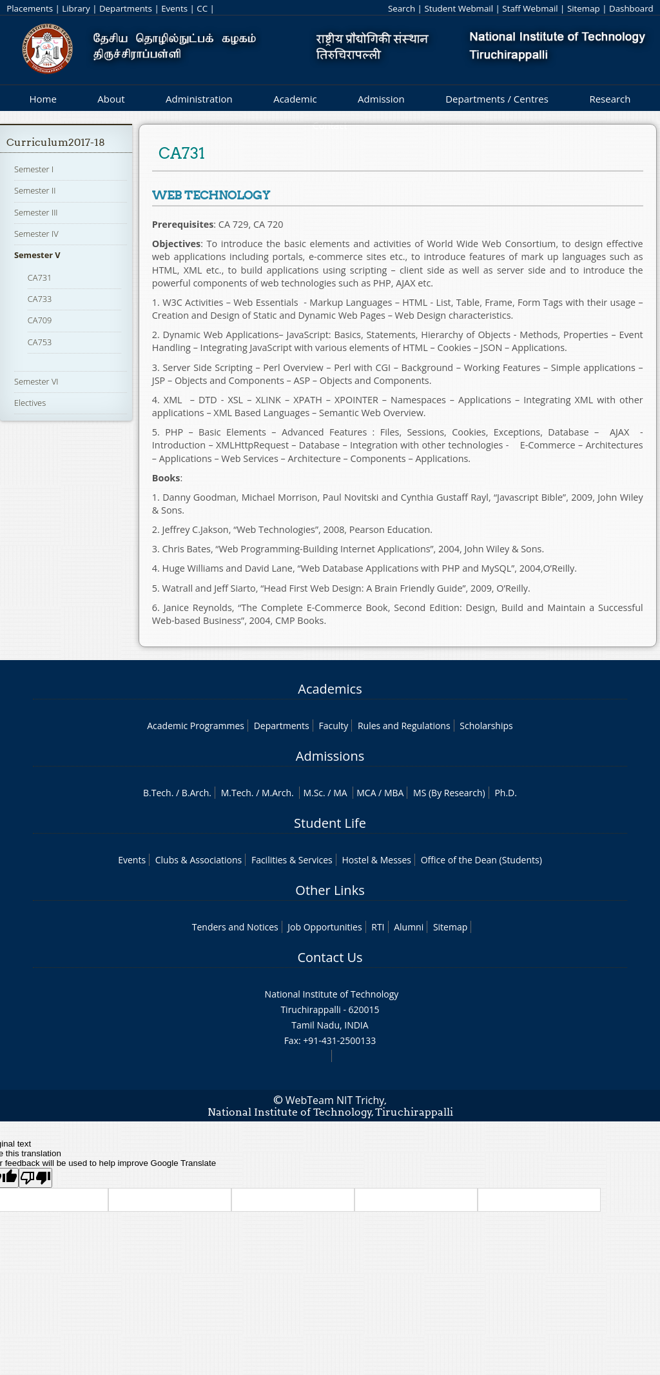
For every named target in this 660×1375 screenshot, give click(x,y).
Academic (294, 98)
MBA (394, 793)
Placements (29, 8)
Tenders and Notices (235, 927)
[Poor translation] (35, 1178)
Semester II (34, 190)
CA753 (40, 342)
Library (76, 8)
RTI (377, 927)
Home (42, 98)
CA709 (40, 320)
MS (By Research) (449, 793)
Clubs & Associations (198, 860)
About (110, 98)
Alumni (408, 927)
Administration (199, 98)
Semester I (33, 169)
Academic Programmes (195, 725)
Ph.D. (505, 793)
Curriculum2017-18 (55, 142)
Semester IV (36, 233)
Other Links (329, 890)
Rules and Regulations (404, 725)
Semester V (37, 255)
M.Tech (236, 793)
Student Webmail (458, 8)
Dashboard (631, 8)
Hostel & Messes (376, 860)
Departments (125, 8)
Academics (330, 689)
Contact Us (329, 957)
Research (609, 98)
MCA (366, 793)
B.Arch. (196, 793)
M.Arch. (278, 793)
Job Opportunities (324, 927)
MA (340, 793)
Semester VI (36, 381)
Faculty (333, 725)
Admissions (330, 756)
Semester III (36, 212)
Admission (381, 98)
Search (401, 8)
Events (174, 8)
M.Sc (313, 793)
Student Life (330, 823)
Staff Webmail (530, 8)
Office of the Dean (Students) (481, 860)
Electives (30, 402)
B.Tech (157, 793)
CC (202, 8)
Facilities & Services (292, 860)
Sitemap (583, 8)
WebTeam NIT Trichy (335, 1100)
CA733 (40, 299)
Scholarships (486, 725)
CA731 (40, 277)
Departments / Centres (496, 98)
